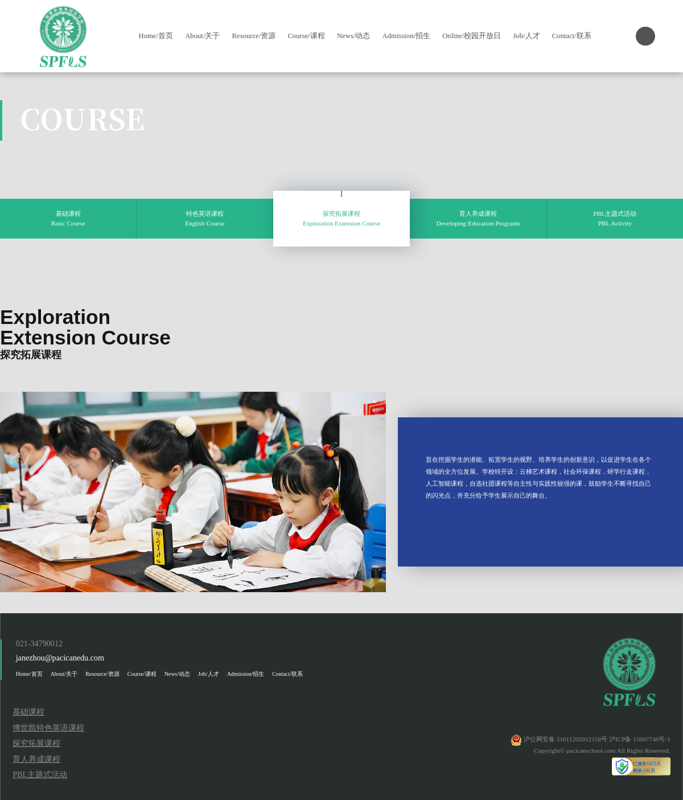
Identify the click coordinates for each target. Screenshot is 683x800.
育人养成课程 (36, 759)
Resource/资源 (254, 36)
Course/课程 (305, 36)
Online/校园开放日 (471, 36)
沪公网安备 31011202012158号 (565, 739)
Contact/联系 (571, 36)
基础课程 (28, 711)
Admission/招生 (406, 36)
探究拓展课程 (36, 743)
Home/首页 (155, 36)
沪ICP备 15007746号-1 (639, 739)
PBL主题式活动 (40, 774)
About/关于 (202, 36)
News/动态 (353, 36)
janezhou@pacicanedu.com (60, 657)
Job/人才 (526, 36)
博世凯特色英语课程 (48, 727)
